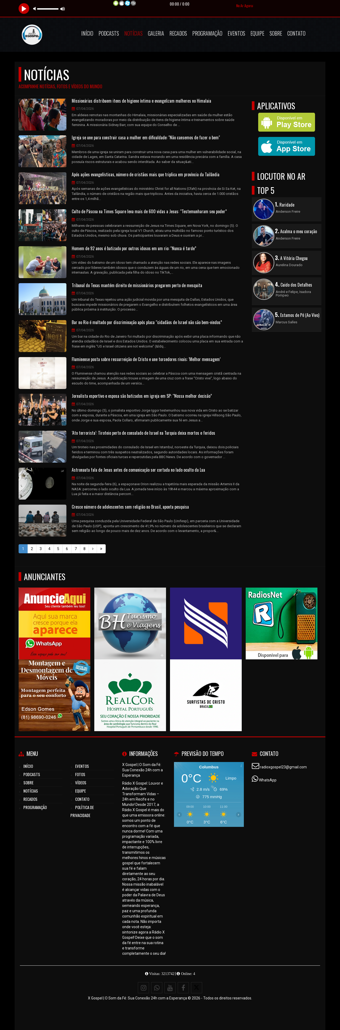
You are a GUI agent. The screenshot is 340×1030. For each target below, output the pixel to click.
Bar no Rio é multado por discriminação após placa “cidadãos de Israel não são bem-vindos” (147, 322)
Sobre (276, 33)
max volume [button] (62, 9)
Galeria (156, 33)
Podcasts (109, 33)
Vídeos (80, 782)
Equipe (257, 33)
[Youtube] (170, 987)
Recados (178, 33)
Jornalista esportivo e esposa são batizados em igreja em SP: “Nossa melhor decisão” (142, 396)
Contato (296, 33)
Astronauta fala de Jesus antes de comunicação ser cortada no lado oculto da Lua (138, 470)
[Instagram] (143, 987)
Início (87, 33)
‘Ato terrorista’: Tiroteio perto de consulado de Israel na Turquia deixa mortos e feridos (143, 433)
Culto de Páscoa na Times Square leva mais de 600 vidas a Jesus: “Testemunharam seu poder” (149, 211)
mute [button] (35, 9)
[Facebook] (183, 987)
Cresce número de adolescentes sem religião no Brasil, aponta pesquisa (130, 507)
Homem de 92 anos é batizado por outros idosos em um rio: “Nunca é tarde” (134, 248)
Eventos (236, 33)
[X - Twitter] (196, 987)
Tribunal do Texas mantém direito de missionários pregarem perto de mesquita (137, 285)
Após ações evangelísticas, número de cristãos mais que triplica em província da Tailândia (145, 174)
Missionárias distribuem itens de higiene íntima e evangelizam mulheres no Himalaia (141, 101)
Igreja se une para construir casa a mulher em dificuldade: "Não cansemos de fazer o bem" (146, 137)
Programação (207, 33)
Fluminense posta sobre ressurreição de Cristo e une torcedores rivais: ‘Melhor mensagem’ (146, 359)
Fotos (80, 774)
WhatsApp (268, 780)
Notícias (133, 33)
